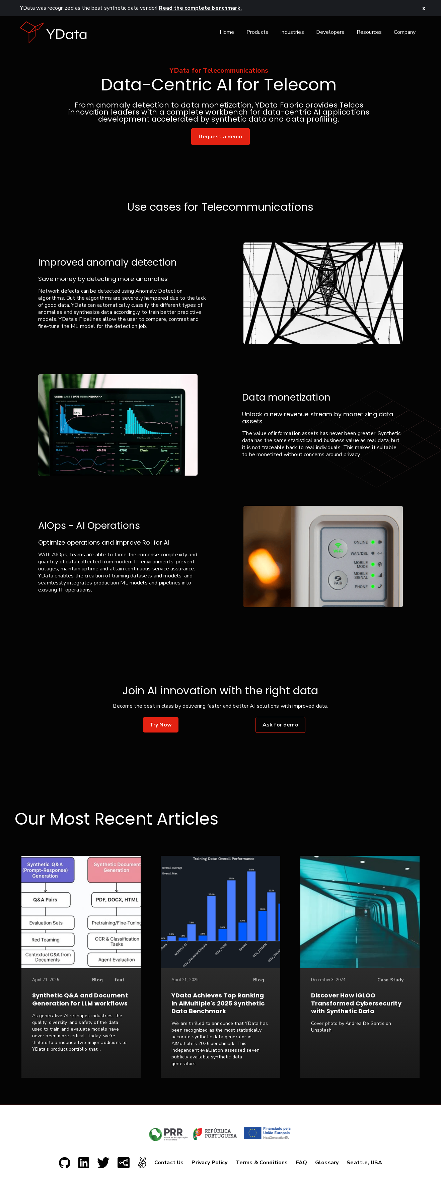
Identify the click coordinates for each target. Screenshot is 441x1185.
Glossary (327, 1162)
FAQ (301, 1162)
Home (227, 32)
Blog (97, 980)
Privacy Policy (209, 1162)
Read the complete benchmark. (200, 8)
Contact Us (169, 1162)
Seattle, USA (364, 1162)
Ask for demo (280, 724)
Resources (369, 32)
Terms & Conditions (262, 1162)
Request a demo (220, 136)
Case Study (390, 980)
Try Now (161, 724)
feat (120, 980)
